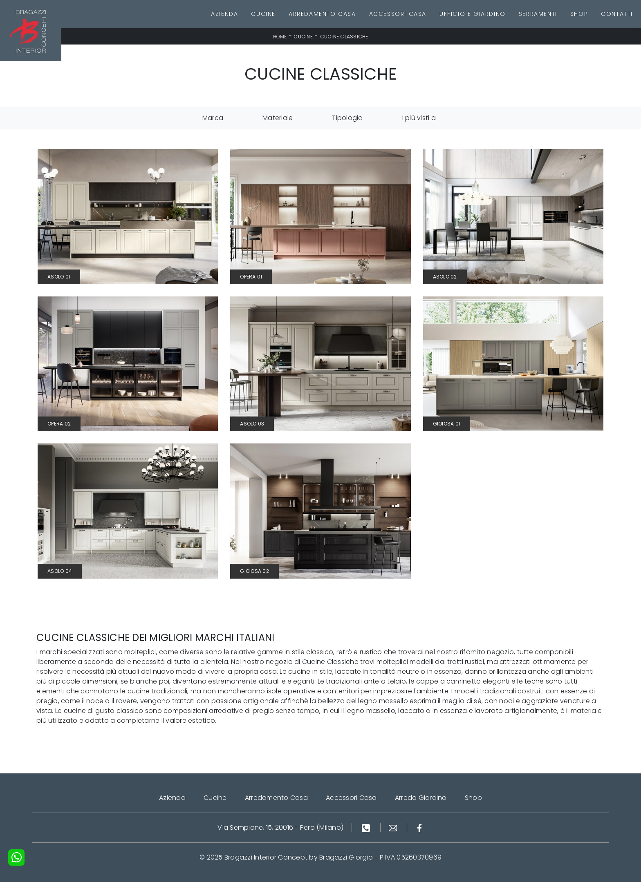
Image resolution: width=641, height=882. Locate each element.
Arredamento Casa (322, 14)
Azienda (224, 14)
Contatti (617, 14)
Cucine (263, 14)
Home (280, 36)
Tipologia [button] (347, 117)
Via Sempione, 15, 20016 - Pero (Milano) (280, 827)
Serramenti (538, 14)
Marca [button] (212, 117)
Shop (579, 14)
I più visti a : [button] (420, 117)
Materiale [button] (277, 117)
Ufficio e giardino (472, 14)
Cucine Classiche (344, 36)
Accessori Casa (397, 14)
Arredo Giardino (421, 797)
